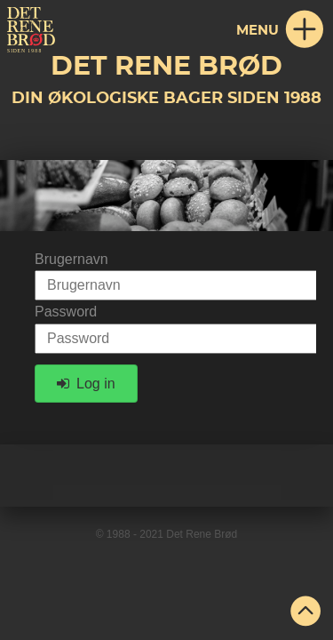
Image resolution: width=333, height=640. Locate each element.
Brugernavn (71, 259)
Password (66, 311)
